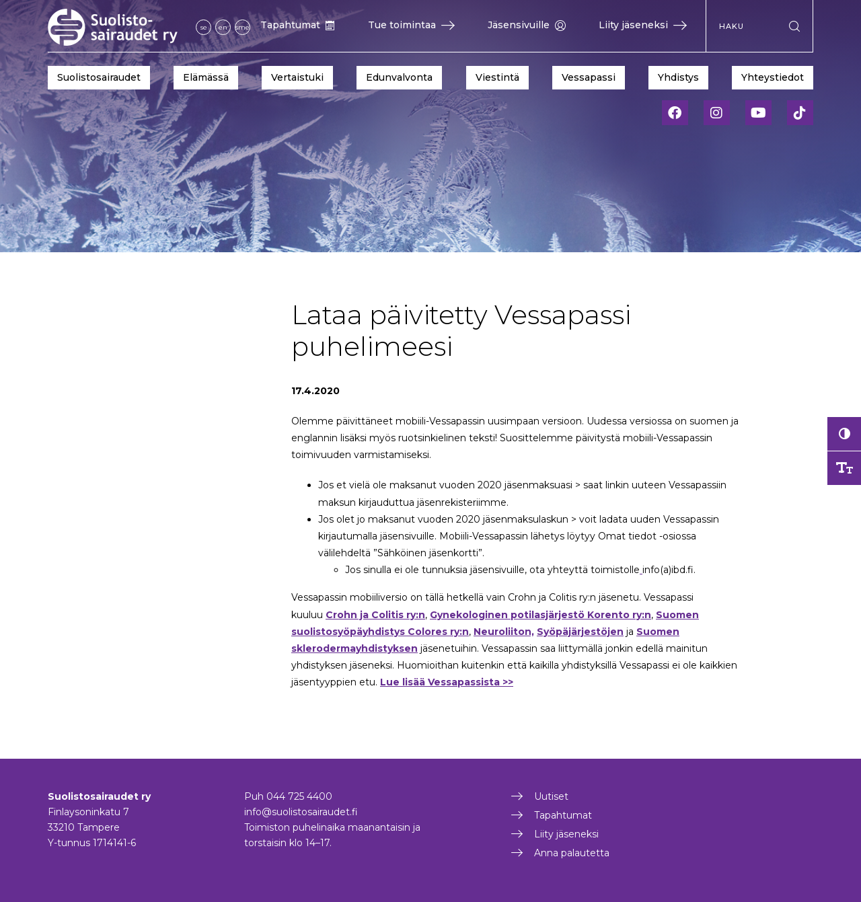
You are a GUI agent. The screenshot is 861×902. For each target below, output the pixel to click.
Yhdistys (678, 77)
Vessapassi (588, 77)
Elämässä (206, 77)
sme (242, 27)
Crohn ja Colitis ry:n (375, 615)
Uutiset (551, 796)
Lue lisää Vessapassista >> (446, 682)
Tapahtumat (297, 25)
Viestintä (497, 77)
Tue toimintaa (411, 25)
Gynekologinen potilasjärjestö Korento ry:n (540, 615)
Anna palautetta (571, 853)
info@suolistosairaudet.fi (301, 812)
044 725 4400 (299, 796)
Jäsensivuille (527, 25)
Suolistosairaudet (99, 77)
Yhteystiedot (772, 77)
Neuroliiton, (504, 632)
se (203, 27)
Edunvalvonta (399, 77)
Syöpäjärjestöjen (580, 632)
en (223, 27)
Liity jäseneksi (643, 25)
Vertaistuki (297, 77)
